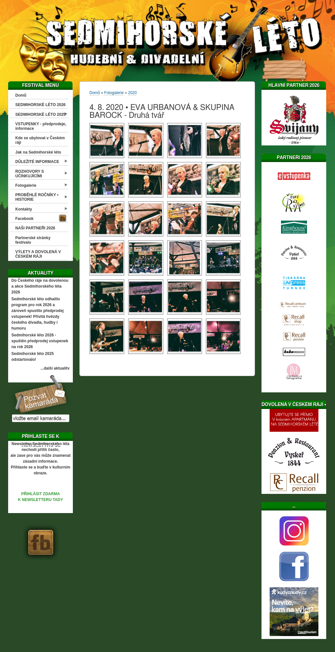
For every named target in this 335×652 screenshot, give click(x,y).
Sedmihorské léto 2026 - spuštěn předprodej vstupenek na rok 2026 (39, 341)
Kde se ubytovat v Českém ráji (40, 140)
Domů (20, 95)
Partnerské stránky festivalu (32, 240)
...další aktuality (55, 368)
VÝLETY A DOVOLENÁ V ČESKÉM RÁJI (38, 254)
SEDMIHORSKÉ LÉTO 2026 (40, 104)
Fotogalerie (25, 185)
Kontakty (23, 209)
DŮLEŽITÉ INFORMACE (37, 161)
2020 (132, 92)
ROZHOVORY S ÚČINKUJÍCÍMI (29, 173)
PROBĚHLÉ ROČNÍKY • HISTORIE (37, 197)
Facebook (24, 218)
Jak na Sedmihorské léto (38, 152)
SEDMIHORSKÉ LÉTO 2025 (40, 114)
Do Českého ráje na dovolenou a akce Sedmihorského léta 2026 (39, 286)
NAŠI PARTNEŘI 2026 (35, 228)
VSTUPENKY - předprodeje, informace (40, 126)
